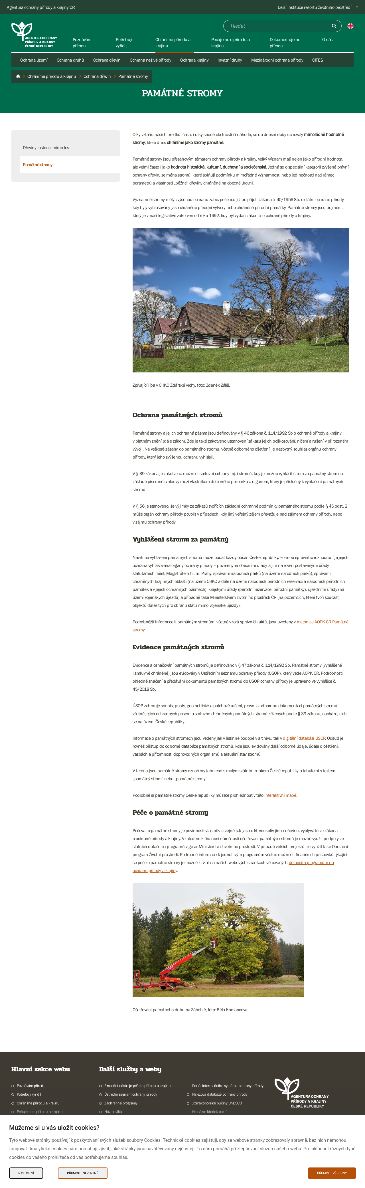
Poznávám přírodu (31, 1085)
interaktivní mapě (280, 795)
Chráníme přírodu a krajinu (38, 1103)
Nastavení (26, 1173)
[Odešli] (334, 26)
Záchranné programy (120, 1103)
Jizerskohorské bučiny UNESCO (217, 1103)
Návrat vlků (113, 1111)
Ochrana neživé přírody (150, 59)
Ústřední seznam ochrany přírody (130, 1094)
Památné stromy (37, 164)
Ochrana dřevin (107, 59)
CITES (317, 59)
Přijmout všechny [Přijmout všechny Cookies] (332, 1173)
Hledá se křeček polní (209, 1111)
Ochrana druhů (70, 59)
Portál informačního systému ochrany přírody (227, 1085)
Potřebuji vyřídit (29, 1094)
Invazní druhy (230, 59)
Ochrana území (34, 59)
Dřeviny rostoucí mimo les (46, 147)
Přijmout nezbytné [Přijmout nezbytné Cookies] (82, 1173)
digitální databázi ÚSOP (304, 738)
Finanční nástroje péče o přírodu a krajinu (137, 1085)
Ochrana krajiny (194, 59)
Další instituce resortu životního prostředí (315, 7)
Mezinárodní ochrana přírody (277, 59)
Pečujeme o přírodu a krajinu (40, 1111)
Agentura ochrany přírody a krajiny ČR (41, 7)
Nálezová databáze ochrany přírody (220, 1094)
